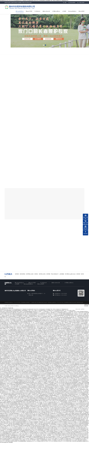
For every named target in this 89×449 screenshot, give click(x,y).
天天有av (67, 374)
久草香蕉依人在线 (12, 338)
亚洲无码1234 (22, 414)
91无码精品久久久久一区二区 (23, 427)
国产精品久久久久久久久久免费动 (18, 412)
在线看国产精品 (46, 330)
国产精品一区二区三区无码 (63, 375)
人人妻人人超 (6, 365)
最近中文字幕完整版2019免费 (39, 353)
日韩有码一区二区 (25, 338)
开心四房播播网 (51, 432)
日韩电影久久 (56, 431)
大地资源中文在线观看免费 (27, 327)
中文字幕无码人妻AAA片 (15, 358)
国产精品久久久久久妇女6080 (27, 369)
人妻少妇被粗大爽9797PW (5, 345)
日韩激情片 (27, 344)
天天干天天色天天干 (24, 368)
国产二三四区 (78, 312)
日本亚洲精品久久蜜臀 (83, 347)
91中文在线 (35, 390)
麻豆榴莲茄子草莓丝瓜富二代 (62, 415)
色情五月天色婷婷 (16, 421)
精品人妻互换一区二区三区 (26, 354)
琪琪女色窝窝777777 (77, 381)
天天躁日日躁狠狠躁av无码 (6, 436)
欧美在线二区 (50, 405)
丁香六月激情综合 (23, 351)
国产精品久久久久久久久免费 (76, 412)
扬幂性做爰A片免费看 (25, 317)
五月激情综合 (80, 315)
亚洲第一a (47, 424)
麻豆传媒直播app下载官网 (46, 368)
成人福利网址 (13, 432)
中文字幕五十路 (5, 314)
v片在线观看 (30, 316)
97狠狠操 (46, 342)
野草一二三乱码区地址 (44, 311)
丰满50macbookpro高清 (56, 437)
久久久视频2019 (16, 368)
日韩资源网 (32, 406)
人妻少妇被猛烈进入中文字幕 (45, 394)
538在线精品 (77, 426)
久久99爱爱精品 (5, 419)
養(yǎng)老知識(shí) (28, 284)
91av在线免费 (40, 310)
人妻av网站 (62, 357)
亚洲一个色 (69, 419)
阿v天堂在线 (75, 400)
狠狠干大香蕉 (36, 439)
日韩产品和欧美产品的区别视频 (11, 364)
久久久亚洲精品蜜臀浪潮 (17, 383)
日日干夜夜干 (28, 394)
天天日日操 (47, 426)
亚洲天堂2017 (76, 369)
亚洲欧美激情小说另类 (70, 329)
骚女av (36, 357)
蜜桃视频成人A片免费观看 (32, 321)
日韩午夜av (49, 328)
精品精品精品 (44, 356)
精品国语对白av (58, 408)
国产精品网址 (65, 397)
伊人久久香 (25, 426)
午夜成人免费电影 (23, 321)
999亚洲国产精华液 (8, 372)
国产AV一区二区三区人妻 (50, 401)
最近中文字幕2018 (74, 423)
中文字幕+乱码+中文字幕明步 (47, 418)
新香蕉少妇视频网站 (38, 336)
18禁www (5, 395)
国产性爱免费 (81, 429)
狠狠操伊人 (75, 417)
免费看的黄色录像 (52, 402)
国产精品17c (9, 377)
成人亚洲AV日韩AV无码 (76, 436)
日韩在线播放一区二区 (6, 354)
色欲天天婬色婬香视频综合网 (55, 363)
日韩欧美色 (21, 388)
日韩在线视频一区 (52, 382)
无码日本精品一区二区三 (24, 359)
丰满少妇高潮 (60, 352)
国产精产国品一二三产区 (33, 381)
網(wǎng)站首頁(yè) (19, 282)
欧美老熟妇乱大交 (76, 392)
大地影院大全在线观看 (70, 330)
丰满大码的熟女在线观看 (14, 314)
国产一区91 (67, 357)
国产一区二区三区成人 (10, 408)
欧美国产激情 (9, 411)
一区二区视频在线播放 (11, 329)
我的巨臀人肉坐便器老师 (60, 358)
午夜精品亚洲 (63, 321)
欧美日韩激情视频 (49, 387)
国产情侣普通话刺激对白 (18, 377)
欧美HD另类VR (69, 409)
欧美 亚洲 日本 (63, 360)
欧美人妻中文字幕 (5, 369)
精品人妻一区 (51, 346)
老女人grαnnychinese (74, 357)
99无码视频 (56, 365)
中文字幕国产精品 (42, 352)
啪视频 (83, 441)
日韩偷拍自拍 (78, 351)
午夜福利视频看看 (18, 332)
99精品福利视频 (30, 336)
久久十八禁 (14, 400)
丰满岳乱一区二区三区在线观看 (19, 395)
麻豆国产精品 (12, 423)
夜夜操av (66, 394)
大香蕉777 (15, 397)
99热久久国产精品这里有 (72, 333)
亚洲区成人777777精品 (57, 336)
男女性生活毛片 (73, 393)
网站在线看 (77, 419)
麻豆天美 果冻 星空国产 (21, 435)
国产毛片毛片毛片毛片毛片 (44, 321)
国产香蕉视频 (9, 442)
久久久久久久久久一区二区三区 (38, 417)
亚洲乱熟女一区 (83, 419)
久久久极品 (53, 351)
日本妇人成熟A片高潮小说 (60, 435)
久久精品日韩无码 (69, 341)
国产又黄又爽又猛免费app (55, 326)
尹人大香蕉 (25, 316)
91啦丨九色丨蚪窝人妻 (10, 328)
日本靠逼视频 (67, 315)
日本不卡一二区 (59, 402)
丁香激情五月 (47, 386)
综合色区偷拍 (29, 351)
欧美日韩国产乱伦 (60, 345)
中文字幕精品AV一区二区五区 (68, 363)
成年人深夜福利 (48, 358)
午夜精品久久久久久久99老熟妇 (82, 344)
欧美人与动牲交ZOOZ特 (51, 406)
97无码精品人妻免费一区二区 (47, 364)
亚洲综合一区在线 (34, 350)
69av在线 (78, 437)
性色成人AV (45, 397)
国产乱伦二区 (36, 359)
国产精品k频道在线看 (57, 362)
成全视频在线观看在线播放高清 (16, 403)
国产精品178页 (62, 439)
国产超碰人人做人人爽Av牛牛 (56, 369)
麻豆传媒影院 (20, 348)
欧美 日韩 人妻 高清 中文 (18, 357)
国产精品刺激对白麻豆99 (14, 388)
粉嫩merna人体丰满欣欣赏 (78, 433)
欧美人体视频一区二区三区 (42, 402)
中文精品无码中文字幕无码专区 (29, 403)
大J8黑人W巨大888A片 (21, 402)
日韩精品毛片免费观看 (47, 336)
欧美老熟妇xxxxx (69, 360)
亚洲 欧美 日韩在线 (43, 413)
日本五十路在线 (37, 382)
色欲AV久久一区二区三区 (8, 359)
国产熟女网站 (55, 429)
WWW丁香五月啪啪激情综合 (22, 387)
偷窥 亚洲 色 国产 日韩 (51, 340)
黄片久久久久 (41, 326)
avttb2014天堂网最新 (75, 438)
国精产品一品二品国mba (9, 322)
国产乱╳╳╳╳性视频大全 (25, 384)
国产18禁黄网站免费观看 (78, 341)
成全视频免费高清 (71, 426)
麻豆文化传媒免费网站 (18, 315)
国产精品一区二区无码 (32, 356)
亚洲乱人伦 (45, 310)
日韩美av (13, 354)
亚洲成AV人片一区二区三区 (59, 329)
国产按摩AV (18, 338)
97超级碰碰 (35, 312)
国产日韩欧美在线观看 (45, 423)
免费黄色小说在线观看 (52, 403)
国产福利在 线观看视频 (27, 353)
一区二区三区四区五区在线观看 (42, 324)
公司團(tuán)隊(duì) (68, 282)
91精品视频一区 (8, 363)
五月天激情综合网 (35, 437)
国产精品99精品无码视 (77, 345)
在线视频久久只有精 (12, 431)
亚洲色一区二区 (48, 348)
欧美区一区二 (60, 436)
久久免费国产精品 (79, 350)
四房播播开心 (44, 377)
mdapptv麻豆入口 (45, 334)
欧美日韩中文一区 (14, 356)
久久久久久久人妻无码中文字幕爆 (59, 425)
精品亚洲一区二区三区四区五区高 (15, 362)
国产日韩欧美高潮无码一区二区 (33, 401)
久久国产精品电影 (26, 329)
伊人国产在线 (52, 359)
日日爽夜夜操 (78, 330)
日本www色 (74, 415)
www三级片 (79, 421)
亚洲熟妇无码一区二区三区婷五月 (75, 342)
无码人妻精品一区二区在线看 (27, 341)
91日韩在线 (12, 409)
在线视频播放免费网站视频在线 (19, 382)
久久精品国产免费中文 (53, 383)
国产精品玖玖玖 (58, 392)
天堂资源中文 (69, 407)
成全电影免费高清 (54, 399)
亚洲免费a (32, 400)
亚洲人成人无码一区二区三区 (66, 381)
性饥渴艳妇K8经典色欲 (67, 402)
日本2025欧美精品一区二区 (42, 384)
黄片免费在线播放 (42, 350)
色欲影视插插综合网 (62, 400)
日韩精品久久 (52, 353)
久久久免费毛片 (19, 316)
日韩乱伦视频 (5, 353)
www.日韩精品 (38, 441)
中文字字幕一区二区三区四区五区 (15, 353)
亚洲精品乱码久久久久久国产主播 (72, 439)
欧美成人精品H (73, 315)
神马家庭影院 (53, 426)
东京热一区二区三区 (12, 415)
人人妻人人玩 (52, 311)
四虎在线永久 (3, 390)
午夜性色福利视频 (85, 382)
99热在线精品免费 (75, 414)
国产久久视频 (80, 323)
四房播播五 (16, 359)
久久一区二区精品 (59, 401)
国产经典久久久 (6, 378)
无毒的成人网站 (46, 369)
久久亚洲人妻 (29, 328)
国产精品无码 (63, 326)
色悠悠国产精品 (15, 311)
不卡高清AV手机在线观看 (61, 426)
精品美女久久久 (56, 360)
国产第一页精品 (32, 368)
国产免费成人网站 (59, 432)
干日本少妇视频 (37, 396)
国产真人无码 (13, 347)
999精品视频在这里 (6, 432)
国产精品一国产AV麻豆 (41, 345)
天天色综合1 (19, 323)
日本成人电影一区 (65, 359)
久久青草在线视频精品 (33, 352)
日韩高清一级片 (48, 425)
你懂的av (83, 436)
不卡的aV (15, 348)
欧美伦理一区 (16, 342)
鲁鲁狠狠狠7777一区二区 (19, 413)
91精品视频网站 (74, 386)
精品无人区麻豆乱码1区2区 (16, 371)
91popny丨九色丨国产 (37, 341)
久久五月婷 (71, 424)
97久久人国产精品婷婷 (46, 372)
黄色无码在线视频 (15, 363)
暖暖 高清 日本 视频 (85, 338)
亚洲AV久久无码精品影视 (39, 348)
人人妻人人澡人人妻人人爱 (23, 324)
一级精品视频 (26, 348)
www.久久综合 (48, 315)
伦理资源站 (34, 333)
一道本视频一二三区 (50, 435)
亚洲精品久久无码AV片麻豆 (37, 408)
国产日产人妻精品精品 (45, 396)
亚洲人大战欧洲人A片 (10, 406)
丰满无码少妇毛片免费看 (30, 414)
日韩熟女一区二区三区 (76, 395)
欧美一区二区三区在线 (45, 393)
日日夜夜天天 (59, 424)
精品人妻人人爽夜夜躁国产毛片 (10, 366)
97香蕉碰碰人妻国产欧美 (15, 333)
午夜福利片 (50, 347)
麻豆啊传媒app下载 (72, 350)
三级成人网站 (59, 340)
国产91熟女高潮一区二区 (20, 409)
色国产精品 (33, 334)
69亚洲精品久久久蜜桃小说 (53, 327)
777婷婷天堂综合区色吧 (80, 403)
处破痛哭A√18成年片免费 (15, 396)
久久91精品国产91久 (9, 352)
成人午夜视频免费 (15, 389)
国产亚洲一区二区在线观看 (16, 425)
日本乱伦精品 (79, 362)
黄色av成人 (86, 350)
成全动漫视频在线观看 (79, 397)
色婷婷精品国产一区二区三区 (29, 407)
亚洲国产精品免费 (45, 414)
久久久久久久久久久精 (7, 382)
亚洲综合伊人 (25, 315)
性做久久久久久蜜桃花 (18, 352)
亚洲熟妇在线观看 (7, 438)
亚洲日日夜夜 (70, 356)
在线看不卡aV (23, 424)
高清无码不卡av (35, 311)
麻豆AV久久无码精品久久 (59, 413)
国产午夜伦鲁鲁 (51, 342)
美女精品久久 (25, 386)
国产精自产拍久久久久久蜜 (33, 430)
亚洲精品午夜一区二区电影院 (54, 357)
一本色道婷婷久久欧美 (81, 317)
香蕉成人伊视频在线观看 (75, 352)
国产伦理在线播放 (50, 388)
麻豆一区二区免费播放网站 (81, 394)
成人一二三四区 (85, 360)
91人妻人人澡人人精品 (32, 310)
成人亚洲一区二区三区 (46, 436)
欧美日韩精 (15, 335)
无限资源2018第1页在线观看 (80, 413)
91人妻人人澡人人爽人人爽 (35, 389)
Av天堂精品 (81, 405)
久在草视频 (10, 395)
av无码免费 (81, 366)
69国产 (13, 372)
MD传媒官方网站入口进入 (46, 400)
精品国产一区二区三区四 (52, 375)
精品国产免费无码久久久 (15, 378)
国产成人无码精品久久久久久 (68, 408)
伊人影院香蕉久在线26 (37, 360)
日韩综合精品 (67, 430)
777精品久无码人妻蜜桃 (69, 413)
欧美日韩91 (26, 352)
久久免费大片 (38, 334)
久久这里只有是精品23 (14, 439)
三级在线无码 (18, 406)
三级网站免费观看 (78, 411)
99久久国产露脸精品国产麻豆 (38, 358)
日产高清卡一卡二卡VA (8, 426)
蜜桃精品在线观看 (31, 320)
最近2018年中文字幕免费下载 (28, 332)
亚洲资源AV (79, 371)
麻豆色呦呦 (24, 371)
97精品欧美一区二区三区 (44, 421)
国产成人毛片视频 (41, 425)
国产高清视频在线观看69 (8, 327)
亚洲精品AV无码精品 (32, 399)
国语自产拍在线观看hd (7, 429)
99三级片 (70, 310)
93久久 (38, 354)
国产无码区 (8, 317)
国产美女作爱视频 (28, 312)
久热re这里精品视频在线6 (8, 376)
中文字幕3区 (82, 339)
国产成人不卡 (67, 351)
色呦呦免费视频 (27, 400)
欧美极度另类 (42, 314)
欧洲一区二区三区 (47, 438)
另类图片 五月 (12, 369)
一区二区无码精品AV (33, 338)
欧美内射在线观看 (21, 411)
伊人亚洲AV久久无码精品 (71, 390)
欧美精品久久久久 (8, 417)
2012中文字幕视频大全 (81, 393)
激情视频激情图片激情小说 (70, 317)
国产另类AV (17, 354)
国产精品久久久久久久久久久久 (51, 371)
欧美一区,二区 (76, 378)
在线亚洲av (31, 396)
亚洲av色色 (42, 354)
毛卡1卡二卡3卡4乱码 (13, 324)
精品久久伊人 (33, 362)
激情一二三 (53, 396)
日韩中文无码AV (76, 338)
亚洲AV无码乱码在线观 (12, 441)
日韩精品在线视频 (32, 432)
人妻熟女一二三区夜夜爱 (68, 311)
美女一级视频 (33, 345)
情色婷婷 (35, 372)
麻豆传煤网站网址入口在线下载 (55, 397)
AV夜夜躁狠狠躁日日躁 (35, 374)
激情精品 (39, 356)
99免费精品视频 (66, 352)
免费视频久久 (73, 437)
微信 (65, 3)
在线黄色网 (72, 351)
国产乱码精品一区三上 (22, 397)
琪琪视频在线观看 (83, 311)
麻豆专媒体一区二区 (63, 310)
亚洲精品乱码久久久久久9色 (80, 432)
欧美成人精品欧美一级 (31, 424)
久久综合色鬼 (25, 323)
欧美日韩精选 (49, 437)
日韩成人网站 (68, 441)
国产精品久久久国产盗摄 (8, 413)
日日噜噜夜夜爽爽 (52, 395)
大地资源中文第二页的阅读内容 (78, 354)
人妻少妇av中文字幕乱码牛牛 (53, 333)
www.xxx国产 (8, 390)
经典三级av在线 (59, 396)
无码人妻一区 (57, 381)
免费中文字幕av (16, 436)
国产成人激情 (7, 435)
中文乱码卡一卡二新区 (57, 314)
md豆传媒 (46, 346)
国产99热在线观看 (19, 408)
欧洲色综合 (48, 352)
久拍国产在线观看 (49, 431)
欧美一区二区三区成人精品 (53, 419)
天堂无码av (37, 339)
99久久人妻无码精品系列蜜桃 (33, 363)
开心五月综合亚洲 (82, 357)
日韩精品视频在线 (57, 433)
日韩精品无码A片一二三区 (38, 346)
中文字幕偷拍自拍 (70, 370)
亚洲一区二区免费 (48, 409)
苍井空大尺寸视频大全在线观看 (72, 324)
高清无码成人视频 (10, 312)
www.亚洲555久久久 (59, 353)
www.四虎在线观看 (57, 356)
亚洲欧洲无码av (73, 335)
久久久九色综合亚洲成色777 (79, 336)
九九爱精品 (3, 335)
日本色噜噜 (6, 380)
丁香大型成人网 (55, 368)
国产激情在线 (84, 356)
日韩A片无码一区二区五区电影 (31, 366)
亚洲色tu (64, 407)
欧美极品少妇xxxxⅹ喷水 (59, 364)
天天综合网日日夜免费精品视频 (47, 374)
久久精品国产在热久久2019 (13, 336)
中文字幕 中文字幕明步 (42, 333)
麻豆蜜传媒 (24, 360)
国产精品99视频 (5, 375)
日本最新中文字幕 (74, 353)
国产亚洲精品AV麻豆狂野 (22, 381)
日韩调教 (54, 409)
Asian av (55, 389)
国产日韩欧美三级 (40, 386)
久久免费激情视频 (43, 439)
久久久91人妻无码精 (12, 420)
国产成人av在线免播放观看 (26, 358)
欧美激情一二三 (83, 318)
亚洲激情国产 (59, 377)
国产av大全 (39, 372)
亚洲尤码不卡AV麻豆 (81, 399)
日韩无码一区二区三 (58, 427)
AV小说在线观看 (4, 388)
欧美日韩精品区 (79, 376)
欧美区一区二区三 (15, 390)
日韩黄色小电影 (42, 437)
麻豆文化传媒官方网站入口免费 (16, 407)
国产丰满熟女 (38, 414)
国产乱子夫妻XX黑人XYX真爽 (15, 365)
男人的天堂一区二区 (49, 407)
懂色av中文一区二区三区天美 (10, 427)
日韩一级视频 (51, 344)
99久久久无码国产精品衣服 (68, 432)
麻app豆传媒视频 (62, 365)
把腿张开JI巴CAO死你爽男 (53, 310)
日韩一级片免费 (56, 347)
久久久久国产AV (41, 376)
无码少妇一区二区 (61, 441)
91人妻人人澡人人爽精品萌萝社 (12, 321)
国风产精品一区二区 (63, 368)
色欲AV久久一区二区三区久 (45, 318)
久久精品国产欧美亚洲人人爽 (77, 346)
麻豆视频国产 (42, 359)
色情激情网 (31, 348)
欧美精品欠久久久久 (37, 411)
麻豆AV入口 (37, 332)
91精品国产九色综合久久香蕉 (70, 348)
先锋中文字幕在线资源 (59, 388)
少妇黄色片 (27, 413)
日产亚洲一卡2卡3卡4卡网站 (39, 431)
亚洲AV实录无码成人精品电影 (68, 366)
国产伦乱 (10, 348)
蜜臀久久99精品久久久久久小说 (29, 335)
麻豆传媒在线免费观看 (21, 420)
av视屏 (73, 419)
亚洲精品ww (49, 378)
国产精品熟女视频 (60, 351)
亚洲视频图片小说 (48, 429)
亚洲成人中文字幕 (41, 390)
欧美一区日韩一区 (43, 329)
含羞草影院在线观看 (27, 418)
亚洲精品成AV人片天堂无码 (72, 326)
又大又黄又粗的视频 (40, 424)
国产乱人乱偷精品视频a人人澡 (75, 359)
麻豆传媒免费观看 (12, 419)
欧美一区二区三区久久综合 (65, 354)
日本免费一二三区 (8, 386)
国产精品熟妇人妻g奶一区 (41, 419)
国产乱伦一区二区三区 (34, 413)
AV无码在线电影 (53, 424)
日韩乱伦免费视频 (39, 397)
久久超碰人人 (62, 387)
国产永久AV (59, 406)
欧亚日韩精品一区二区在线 (29, 388)
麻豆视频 (30, 412)
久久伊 (79, 333)
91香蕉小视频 (43, 332)
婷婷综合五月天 (27, 350)
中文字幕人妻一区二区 (17, 417)
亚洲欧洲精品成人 (35, 318)
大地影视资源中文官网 (48, 323)
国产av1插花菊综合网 (21, 415)
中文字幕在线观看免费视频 (16, 401)
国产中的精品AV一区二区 (72, 388)
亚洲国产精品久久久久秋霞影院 (73, 332)
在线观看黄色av (41, 338)
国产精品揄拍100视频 (61, 390)
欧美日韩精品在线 (15, 345)
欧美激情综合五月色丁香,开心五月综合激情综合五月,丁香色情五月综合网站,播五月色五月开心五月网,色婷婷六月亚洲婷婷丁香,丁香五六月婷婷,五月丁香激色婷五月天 (34, 0)
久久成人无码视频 (26, 362)
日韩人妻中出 (64, 356)
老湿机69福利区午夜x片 (62, 332)
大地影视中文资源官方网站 (81, 321)
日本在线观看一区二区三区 (21, 320)
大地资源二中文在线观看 (10, 320)
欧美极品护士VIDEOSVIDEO (39, 351)
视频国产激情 (38, 400)
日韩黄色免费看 (62, 324)
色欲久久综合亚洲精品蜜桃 (5, 310)
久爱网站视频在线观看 (69, 411)
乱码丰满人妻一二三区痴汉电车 (48, 420)
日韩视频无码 (54, 352)
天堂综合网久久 (77, 377)
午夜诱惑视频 (24, 310)
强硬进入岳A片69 (44, 327)
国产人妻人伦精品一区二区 (25, 433)
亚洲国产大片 (62, 431)
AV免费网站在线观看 (20, 340)
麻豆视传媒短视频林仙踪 (69, 403)
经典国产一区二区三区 (58, 344)
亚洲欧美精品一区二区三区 (72, 334)
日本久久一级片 (71, 397)
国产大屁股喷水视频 (5, 356)
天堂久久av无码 (12, 326)
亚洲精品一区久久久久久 (26, 318)
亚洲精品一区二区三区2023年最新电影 (40, 380)
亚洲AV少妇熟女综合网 (7, 311)
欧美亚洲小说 (32, 324)
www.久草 (19, 374)
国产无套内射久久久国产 (7, 368)
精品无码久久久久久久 (79, 363)
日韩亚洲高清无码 (72, 394)
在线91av (24, 401)
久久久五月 (62, 430)
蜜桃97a (53, 358)
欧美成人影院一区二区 (54, 430)
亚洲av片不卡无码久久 (24, 375)
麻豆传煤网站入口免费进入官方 (28, 365)
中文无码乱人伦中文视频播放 (36, 330)
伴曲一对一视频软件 (56, 372)
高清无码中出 (78, 320)
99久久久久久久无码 (68, 378)
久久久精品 (52, 392)
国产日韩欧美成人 (5, 423)
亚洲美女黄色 (27, 429)
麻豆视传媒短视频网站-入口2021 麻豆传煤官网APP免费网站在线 (74, 328)
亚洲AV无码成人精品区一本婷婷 (80, 370)
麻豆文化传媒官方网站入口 (42, 432)
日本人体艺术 (18, 372)
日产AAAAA (52, 341)
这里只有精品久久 (62, 370)
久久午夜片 (5, 338)
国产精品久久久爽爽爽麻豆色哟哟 (39, 328)
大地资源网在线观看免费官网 (9, 340)
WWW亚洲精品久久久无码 (41, 415)
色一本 (18, 419)
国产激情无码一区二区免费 (73, 368)
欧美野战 (62, 348)
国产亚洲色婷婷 (37, 392)
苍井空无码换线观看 (4, 348)
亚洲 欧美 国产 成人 (52, 377)
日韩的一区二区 (15, 351)
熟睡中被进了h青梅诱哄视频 (25, 436)
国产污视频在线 (71, 405)
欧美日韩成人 (65, 424)
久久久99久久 (55, 370)
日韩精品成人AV (43, 375)
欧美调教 (43, 426)
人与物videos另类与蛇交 (68, 369)
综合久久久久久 (53, 414)
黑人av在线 (65, 427)
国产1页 (76, 405)
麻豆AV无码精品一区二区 (15, 341)
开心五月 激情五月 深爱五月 (66, 372)
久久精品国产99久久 (8, 315)
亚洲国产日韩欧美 (62, 399)
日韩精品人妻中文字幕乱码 (68, 377)
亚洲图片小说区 (37, 423)
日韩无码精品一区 (77, 356)
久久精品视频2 (64, 339)
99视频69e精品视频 (24, 396)
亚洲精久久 (24, 437)
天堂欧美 (40, 377)
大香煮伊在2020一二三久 (6, 392)
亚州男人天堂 (26, 357)
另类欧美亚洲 (81, 353)
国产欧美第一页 (16, 405)
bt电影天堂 (67, 382)
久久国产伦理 (19, 329)
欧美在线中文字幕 (58, 311)
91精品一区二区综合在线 (26, 370)
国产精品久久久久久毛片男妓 (69, 320)
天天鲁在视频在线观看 (23, 430)
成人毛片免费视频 (28, 411)
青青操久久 (22, 314)
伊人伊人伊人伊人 (79, 365)
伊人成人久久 (42, 315)
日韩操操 (80, 400)
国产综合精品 (73, 322)
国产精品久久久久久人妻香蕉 (56, 330)
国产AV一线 (83, 384)
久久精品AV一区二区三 (78, 314)
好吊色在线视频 (79, 383)
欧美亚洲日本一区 (35, 314)
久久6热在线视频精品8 (36, 436)
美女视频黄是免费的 (83, 414)
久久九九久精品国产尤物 (63, 429)
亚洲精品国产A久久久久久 (56, 423)
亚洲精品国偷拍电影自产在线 (14, 394)
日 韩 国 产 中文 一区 (82, 388)
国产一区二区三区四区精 (69, 364)
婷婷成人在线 (22, 376)
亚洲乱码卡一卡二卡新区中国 (6, 424)
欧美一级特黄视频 (43, 405)
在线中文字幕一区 (22, 336)
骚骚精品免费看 (71, 420)
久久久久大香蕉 (9, 335)
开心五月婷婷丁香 (21, 366)
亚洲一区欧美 (43, 435)
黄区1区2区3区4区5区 (26, 374)
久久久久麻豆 (63, 347)
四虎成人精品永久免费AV (28, 423)
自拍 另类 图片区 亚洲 (73, 429)
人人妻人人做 (50, 356)
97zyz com (42, 401)
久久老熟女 (38, 368)
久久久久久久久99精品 (71, 421)
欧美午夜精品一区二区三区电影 (22, 438)
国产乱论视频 (47, 399)
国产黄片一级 (22, 344)
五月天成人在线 (61, 417)
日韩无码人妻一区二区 (30, 395)
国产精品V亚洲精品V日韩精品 (26, 405)
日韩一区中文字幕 (11, 387)
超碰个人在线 (17, 370)
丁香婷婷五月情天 (35, 394)
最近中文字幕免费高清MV (60, 338)
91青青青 (70, 415)
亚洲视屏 (47, 359)
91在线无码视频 (50, 329)
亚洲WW (8, 412)
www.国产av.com (30, 420)
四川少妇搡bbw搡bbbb (56, 328)
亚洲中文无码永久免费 (71, 365)
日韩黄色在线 (56, 323)
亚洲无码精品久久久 (66, 437)
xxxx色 (65, 388)
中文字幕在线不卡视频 (35, 393)
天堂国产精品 (60, 376)
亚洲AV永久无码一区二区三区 (61, 342)
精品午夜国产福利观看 (51, 345)
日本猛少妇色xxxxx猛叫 (82, 415)
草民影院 (17, 384)
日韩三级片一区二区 (68, 316)
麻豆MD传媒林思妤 (27, 377)
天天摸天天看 (50, 335)
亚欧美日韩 (5, 393)
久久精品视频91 (60, 403)
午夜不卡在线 (76, 311)
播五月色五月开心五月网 (67, 396)
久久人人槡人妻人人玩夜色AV (44, 312)
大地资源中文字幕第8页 (44, 363)
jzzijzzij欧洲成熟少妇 (81, 340)
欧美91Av (65, 340)
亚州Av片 (48, 320)
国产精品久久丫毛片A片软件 (58, 378)
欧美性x (63, 330)
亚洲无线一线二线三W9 (58, 405)
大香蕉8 (83, 395)
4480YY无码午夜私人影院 (16, 360)
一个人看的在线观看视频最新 (58, 315)
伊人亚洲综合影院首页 (75, 384)
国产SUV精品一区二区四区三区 (60, 350)
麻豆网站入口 (54, 312)
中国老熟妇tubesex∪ (30, 441)
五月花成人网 (34, 370)
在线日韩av (22, 394)
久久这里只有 (73, 371)
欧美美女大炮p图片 (7, 344)
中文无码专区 (36, 405)
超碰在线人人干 (23, 363)
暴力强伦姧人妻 (28, 314)
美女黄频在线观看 (26, 425)
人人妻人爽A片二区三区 (21, 328)
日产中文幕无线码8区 (15, 317)
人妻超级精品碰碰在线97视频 (14, 330)
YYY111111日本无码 (25, 378)
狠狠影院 (85, 323)
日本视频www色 (69, 338)
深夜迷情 (47, 353)
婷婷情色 (56, 441)
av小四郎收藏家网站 (58, 366)
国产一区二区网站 (76, 316)
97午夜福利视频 (33, 419)
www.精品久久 (56, 387)
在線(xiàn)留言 (81, 2)
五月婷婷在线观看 (11, 316)
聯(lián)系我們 (72, 2)
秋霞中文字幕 (80, 386)
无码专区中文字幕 (18, 322)
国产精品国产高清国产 (25, 330)
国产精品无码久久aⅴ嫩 (42, 322)
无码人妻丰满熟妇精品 (22, 356)
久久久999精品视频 (56, 318)
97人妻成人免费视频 (6, 401)
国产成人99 (68, 346)
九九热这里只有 (81, 402)
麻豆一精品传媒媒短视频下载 (56, 320)
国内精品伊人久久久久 (55, 321)
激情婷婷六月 (37, 378)
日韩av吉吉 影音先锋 (60, 382)
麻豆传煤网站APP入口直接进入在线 (46, 366)
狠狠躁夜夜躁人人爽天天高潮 (6, 383)
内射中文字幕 (55, 400)
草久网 (76, 366)
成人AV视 (13, 339)
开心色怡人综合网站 (19, 339)
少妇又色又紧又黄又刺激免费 (34, 426)
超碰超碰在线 (15, 430)
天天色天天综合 (33, 429)
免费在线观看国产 (13, 418)
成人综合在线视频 (7, 360)
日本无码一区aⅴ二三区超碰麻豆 (21, 399)
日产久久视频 (29, 435)
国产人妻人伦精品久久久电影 (58, 394)
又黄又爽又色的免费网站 (77, 441)
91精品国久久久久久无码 (13, 414)
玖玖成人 (75, 360)
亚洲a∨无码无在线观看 (27, 417)
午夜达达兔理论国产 (74, 375)
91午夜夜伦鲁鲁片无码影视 (26, 372)
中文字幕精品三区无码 (70, 321)
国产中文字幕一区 (13, 381)
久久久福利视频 (41, 399)
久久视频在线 (43, 378)
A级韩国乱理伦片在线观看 (11, 374)
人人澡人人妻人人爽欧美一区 (64, 322)
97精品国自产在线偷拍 (18, 350)
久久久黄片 (51, 365)
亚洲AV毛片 (46, 326)
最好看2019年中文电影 (54, 324)
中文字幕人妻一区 (27, 380)
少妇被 (26, 412)
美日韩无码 (69, 425)
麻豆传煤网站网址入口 (60, 393)
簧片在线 (86, 429)
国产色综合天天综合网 (76, 407)
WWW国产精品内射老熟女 (29, 339)
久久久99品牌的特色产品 (43, 317)
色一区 (31, 359)
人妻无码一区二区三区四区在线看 (71, 389)
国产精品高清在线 (5, 418)
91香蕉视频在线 (20, 380)
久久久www (75, 402)
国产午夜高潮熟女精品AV (80, 420)
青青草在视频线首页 (51, 415)
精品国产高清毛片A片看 (67, 392)
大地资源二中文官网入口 (24, 342)
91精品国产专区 (50, 381)
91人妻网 (39, 418)
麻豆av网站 (19, 437)
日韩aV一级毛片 (36, 327)
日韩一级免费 (50, 413)
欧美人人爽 (5, 397)
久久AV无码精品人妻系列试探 (61, 420)
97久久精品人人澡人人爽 (5, 339)
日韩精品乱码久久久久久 (78, 396)
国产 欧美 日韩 (80, 435)
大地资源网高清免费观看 (83, 423)
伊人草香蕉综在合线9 (40, 387)
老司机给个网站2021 (37, 316)
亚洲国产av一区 (56, 380)
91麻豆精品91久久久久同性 (15, 318)
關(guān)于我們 (32, 282)
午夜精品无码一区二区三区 (24, 345)
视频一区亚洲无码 (15, 344)
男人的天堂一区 (5, 381)
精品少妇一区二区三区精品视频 (8, 384)
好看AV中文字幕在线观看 (47, 360)
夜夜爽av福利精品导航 (76, 425)
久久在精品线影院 (67, 436)
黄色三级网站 (39, 362)
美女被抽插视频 (46, 341)
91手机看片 (45, 344)
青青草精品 (76, 431)
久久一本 (18, 433)
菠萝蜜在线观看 (67, 414)
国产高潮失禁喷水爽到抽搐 (74, 418)
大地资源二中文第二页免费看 (31, 376)
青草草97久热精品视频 (42, 357)
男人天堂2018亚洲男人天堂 (51, 390)
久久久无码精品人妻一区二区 (31, 409)
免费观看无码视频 (19, 423)
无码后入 (14, 433)
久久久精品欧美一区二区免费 (60, 334)
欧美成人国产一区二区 (59, 411)
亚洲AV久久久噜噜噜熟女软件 (29, 364)
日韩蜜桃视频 (13, 435)
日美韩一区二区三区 (10, 399)
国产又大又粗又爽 (50, 350)
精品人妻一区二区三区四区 (78, 387)
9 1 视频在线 (29, 346)
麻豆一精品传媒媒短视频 (12, 323)
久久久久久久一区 (33, 317)
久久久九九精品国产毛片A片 (65, 327)
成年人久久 (12, 370)
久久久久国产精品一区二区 (73, 427)
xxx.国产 (68, 335)
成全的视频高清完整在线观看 (36, 344)
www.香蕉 (29, 437)
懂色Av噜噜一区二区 (68, 345)
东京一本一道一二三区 (33, 322)
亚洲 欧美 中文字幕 (69, 431)
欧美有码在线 (58, 359)
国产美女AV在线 (63, 333)
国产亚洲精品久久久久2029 (32, 371)
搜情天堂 (30, 386)
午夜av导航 (74, 435)
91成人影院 (38, 364)
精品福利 (41, 369)
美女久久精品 (11, 393)
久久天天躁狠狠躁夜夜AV (77, 327)
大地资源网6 (80, 375)
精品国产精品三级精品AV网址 (26, 390)
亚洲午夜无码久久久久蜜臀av (8, 350)
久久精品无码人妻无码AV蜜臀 (78, 372)
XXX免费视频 (45, 365)
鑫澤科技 (82, 309)
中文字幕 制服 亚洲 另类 (47, 362)
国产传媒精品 (50, 389)
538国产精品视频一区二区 (6, 400)
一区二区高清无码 (36, 435)
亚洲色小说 (65, 405)
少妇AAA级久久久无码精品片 (68, 406)
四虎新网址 (7, 439)
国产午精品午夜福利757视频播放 (47, 339)
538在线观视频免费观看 (35, 375)
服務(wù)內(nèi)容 (56, 282)
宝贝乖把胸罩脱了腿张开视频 (31, 347)
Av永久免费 (51, 334)
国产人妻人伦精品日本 (54, 421)
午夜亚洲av (71, 374)
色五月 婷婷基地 (60, 389)
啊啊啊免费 (77, 364)
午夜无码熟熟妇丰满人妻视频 (69, 376)
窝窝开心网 (20, 364)
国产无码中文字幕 (69, 417)
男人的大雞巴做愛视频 (66, 362)
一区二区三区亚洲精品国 (71, 399)
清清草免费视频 (13, 402)
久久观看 (20, 335)
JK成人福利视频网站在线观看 (42, 395)
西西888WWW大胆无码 (60, 341)
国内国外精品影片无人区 (34, 315)
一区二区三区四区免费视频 (67, 336)
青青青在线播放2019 (5, 333)
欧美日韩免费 (41, 371)
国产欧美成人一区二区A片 (59, 346)
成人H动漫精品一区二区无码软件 (13, 334)
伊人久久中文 (84, 407)
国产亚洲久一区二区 (34, 329)
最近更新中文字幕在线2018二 (63, 412)
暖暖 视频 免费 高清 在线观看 (74, 339)
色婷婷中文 (79, 390)
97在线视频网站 (27, 326)
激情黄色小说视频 (69, 387)
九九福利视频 (24, 346)
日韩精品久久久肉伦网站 (71, 358)
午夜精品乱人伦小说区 (71, 340)
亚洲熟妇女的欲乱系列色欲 (67, 433)
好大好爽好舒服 (8, 351)
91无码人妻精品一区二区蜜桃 (57, 438)
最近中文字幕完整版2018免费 (60, 335)
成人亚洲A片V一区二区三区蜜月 (79, 409)
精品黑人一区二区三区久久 (73, 318)
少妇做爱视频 (59, 312)
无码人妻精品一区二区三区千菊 (26, 439)
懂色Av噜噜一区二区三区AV (8, 332)
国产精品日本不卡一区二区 (51, 412)
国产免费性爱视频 (48, 370)
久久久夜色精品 (17, 346)
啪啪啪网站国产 (40, 429)
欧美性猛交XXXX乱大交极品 (66, 380)
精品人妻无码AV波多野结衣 (36, 383)
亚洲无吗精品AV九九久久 (8, 346)
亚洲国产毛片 (83, 352)
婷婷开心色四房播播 (61, 409)
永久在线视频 (40, 323)
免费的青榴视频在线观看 (68, 314)
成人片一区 (58, 395)
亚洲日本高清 (84, 351)
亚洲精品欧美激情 (32, 387)
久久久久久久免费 (19, 326)
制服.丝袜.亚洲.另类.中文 (30, 340)
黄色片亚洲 (34, 354)
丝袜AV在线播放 (40, 370)
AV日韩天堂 (32, 357)
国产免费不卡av (57, 339)
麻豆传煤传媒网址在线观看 (41, 340)
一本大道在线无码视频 (7, 342)
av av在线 (80, 360)
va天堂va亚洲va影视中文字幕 (51, 376)
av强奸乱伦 (34, 418)
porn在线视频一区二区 (17, 386)
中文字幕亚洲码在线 (54, 386)
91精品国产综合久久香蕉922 (65, 386)
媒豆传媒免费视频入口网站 (75, 382)
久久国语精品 (70, 400)
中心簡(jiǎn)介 (43, 282)
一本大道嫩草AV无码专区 (42, 403)
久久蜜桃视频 (48, 351)
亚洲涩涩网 (10, 397)
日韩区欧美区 (36, 369)
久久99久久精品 (67, 353)
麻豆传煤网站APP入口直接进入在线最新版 (29, 421)
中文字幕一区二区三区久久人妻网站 (61, 418)
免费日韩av (33, 384)
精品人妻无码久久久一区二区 (57, 316)
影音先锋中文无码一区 (31, 402)
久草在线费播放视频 (21, 441)
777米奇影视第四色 (5, 407)
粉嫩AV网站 (3, 323)
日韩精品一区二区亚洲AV (49, 408)
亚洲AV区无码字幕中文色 (51, 332)
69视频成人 (17, 369)
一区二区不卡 (74, 323)
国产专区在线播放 (3, 362)
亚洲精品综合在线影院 (52, 322)
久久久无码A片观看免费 (29, 392)
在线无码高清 (44, 389)
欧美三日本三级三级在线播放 (72, 347)
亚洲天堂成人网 (41, 409)
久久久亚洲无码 (67, 323)
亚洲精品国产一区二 (20, 347)
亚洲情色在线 (34, 377)
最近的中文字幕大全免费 (25, 334)
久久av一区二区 (3, 329)
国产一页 (73, 430)
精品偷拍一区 (81, 334)
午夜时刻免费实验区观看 (66, 395)
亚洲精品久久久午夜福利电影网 (36, 438)
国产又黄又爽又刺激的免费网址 (9, 437)
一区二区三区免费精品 (50, 338)
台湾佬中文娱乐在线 (57, 407)
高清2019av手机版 (77, 424)
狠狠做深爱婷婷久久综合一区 (54, 384)
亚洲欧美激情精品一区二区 (69, 344)
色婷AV (4, 317)
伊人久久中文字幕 (13, 380)
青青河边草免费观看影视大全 (52, 417)
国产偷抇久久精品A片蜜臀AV (64, 371)
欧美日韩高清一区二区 (24, 419)
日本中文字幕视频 (29, 431)
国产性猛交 (67, 393)
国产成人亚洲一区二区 (36, 433)
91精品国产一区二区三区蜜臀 (6, 430)
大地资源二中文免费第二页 (52, 439)
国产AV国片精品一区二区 (74, 401)
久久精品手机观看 (5, 370)
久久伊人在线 (69, 435)
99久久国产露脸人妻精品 (81, 358)
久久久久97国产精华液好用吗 (59, 317)
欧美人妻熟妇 (20, 418)
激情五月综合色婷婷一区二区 (69, 312)
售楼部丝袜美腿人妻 (45, 392)
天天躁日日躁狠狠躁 (34, 342)
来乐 (22, 426)
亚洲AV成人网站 (9, 405)
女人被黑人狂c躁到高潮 (66, 384)
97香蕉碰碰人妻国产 (46, 316)
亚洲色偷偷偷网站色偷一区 (18, 429)
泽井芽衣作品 (62, 374)
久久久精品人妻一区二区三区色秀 (52, 354)
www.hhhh (19, 431)
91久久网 (50, 317)
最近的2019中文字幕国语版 (26, 333)
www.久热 (50, 380)
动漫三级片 (61, 323)
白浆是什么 (74, 362)
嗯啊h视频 (23, 431)
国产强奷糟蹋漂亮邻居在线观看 (69, 383)
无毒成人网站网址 (7, 425)
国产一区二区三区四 (33, 323)
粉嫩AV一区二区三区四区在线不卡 (81, 408)
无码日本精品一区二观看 (41, 388)
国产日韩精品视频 (31, 397)
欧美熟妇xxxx (54, 436)
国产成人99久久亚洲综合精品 (47, 433)
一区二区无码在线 (64, 318)
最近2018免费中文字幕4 (20, 312)
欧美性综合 (4, 336)
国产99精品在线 (77, 374)
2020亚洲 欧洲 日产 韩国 (5, 371)
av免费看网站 (75, 380)
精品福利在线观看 (83, 364)
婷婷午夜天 (7, 347)
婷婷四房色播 (20, 400)
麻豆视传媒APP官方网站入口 (82, 329)
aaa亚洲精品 (45, 383)
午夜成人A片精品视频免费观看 (25, 311)
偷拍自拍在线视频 (30, 382)
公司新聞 (17, 284)
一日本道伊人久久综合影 (42, 347)
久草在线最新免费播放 (16, 310)
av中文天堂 (60, 383)
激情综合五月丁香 (34, 326)
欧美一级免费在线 (17, 327)
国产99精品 (56, 374)
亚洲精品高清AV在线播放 (40, 320)
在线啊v (34, 386)
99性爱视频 (32, 378)
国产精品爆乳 (25, 322)
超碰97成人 (52, 393)
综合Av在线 (2, 351)
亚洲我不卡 (14, 411)
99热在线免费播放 (16, 424)
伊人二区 (10, 357)
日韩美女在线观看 (60, 414)
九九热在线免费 (17, 393)
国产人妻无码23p (49, 314)
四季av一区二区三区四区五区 (23, 432)
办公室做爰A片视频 (66, 423)
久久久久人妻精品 (78, 406)
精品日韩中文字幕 (36, 412)
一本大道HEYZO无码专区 (14, 375)
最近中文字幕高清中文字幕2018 (48, 411)
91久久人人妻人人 (37, 420)
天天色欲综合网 (33, 425)
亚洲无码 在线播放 (63, 421)
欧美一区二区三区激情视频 (80, 430)
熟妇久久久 (81, 324)
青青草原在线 (41, 342)
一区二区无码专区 (56, 348)
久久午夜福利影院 (63, 419)
